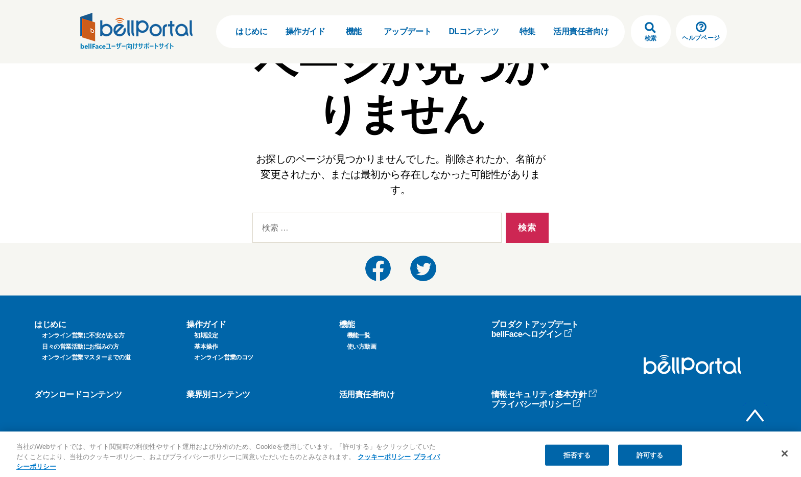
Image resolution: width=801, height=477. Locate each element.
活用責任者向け (581, 31)
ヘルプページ (701, 31)
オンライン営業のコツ (223, 357)
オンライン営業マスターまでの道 (86, 357)
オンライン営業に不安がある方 (83, 335)
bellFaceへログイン (532, 334)
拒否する (577, 455)
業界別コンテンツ (218, 394)
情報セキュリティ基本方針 (544, 394)
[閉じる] (784, 453)
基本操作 (206, 346)
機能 (354, 31)
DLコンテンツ (474, 31)
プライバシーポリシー (536, 404)
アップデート (407, 31)
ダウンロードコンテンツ (78, 394)
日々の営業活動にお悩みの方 (80, 346)
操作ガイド (305, 31)
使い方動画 (361, 346)
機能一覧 (358, 335)
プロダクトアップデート (535, 324)
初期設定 (206, 335)
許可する (650, 455)
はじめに (251, 31)
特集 (527, 31)
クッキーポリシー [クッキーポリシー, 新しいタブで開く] (384, 457)
